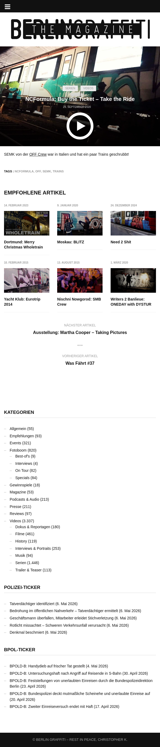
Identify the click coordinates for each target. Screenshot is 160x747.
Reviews (17, 513)
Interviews (23, 463)
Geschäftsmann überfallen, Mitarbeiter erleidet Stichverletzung (62, 618)
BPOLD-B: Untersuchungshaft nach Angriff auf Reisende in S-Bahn (65, 673)
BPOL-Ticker (19, 649)
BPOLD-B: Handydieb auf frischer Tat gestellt (47, 666)
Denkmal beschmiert (27, 632)
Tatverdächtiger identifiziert (32, 604)
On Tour (22, 470)
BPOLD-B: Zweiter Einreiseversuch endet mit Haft (51, 706)
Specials (22, 478)
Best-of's (22, 456)
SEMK (46, 171)
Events (15, 443)
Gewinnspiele (21, 485)
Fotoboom (18, 450)
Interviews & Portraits (33, 548)
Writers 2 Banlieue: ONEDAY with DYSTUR (131, 302)
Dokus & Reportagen (32, 527)
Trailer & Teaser (28, 570)
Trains (58, 171)
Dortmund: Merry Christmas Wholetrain (23, 245)
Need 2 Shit (121, 242)
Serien (70, 88)
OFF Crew (38, 154)
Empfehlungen (22, 436)
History (21, 541)
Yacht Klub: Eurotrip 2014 (22, 302)
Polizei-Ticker (22, 587)
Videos (88, 88)
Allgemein (18, 429)
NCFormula (24, 171)
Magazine (18, 492)
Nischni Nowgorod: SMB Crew (79, 302)
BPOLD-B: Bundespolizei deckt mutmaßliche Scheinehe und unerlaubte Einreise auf (80, 693)
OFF (38, 171)
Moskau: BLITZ (70, 242)
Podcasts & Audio (24, 499)
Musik (20, 555)
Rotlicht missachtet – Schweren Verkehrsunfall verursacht (58, 625)
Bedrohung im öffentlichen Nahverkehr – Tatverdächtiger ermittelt (64, 611)
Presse (15, 506)
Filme (19, 534)
